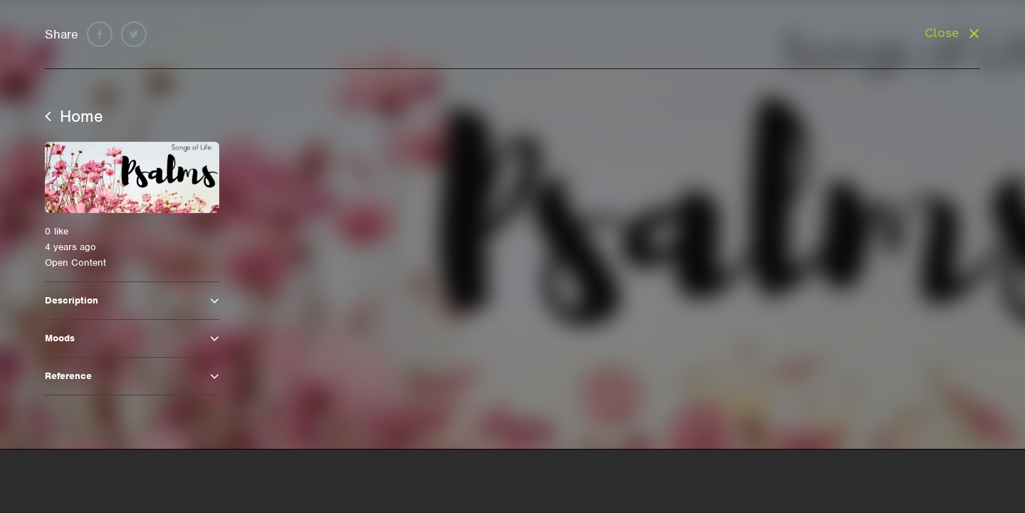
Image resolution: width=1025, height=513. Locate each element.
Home (74, 116)
